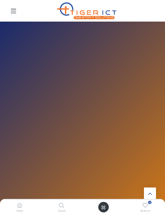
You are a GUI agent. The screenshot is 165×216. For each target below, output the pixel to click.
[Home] (20, 205)
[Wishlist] (145, 205)
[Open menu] (103, 207)
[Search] (61, 205)
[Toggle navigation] (13, 10)
